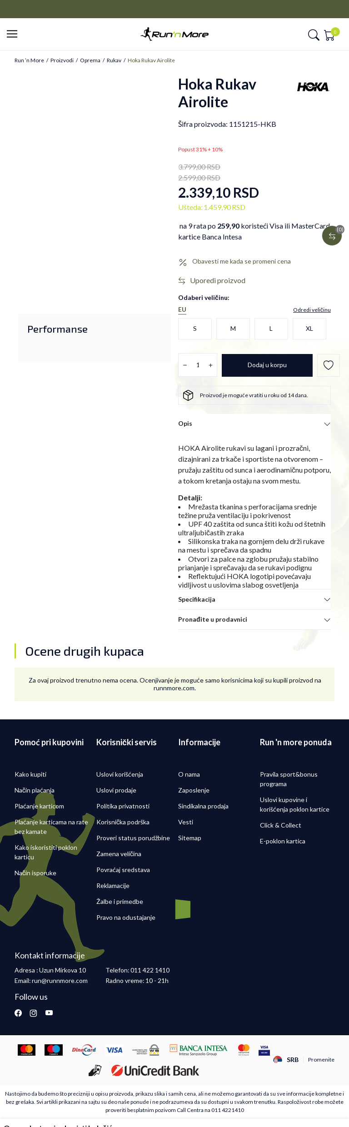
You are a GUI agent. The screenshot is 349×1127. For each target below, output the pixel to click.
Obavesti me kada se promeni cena (241, 261)
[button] (15, 34)
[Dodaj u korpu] (267, 365)
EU (182, 309)
